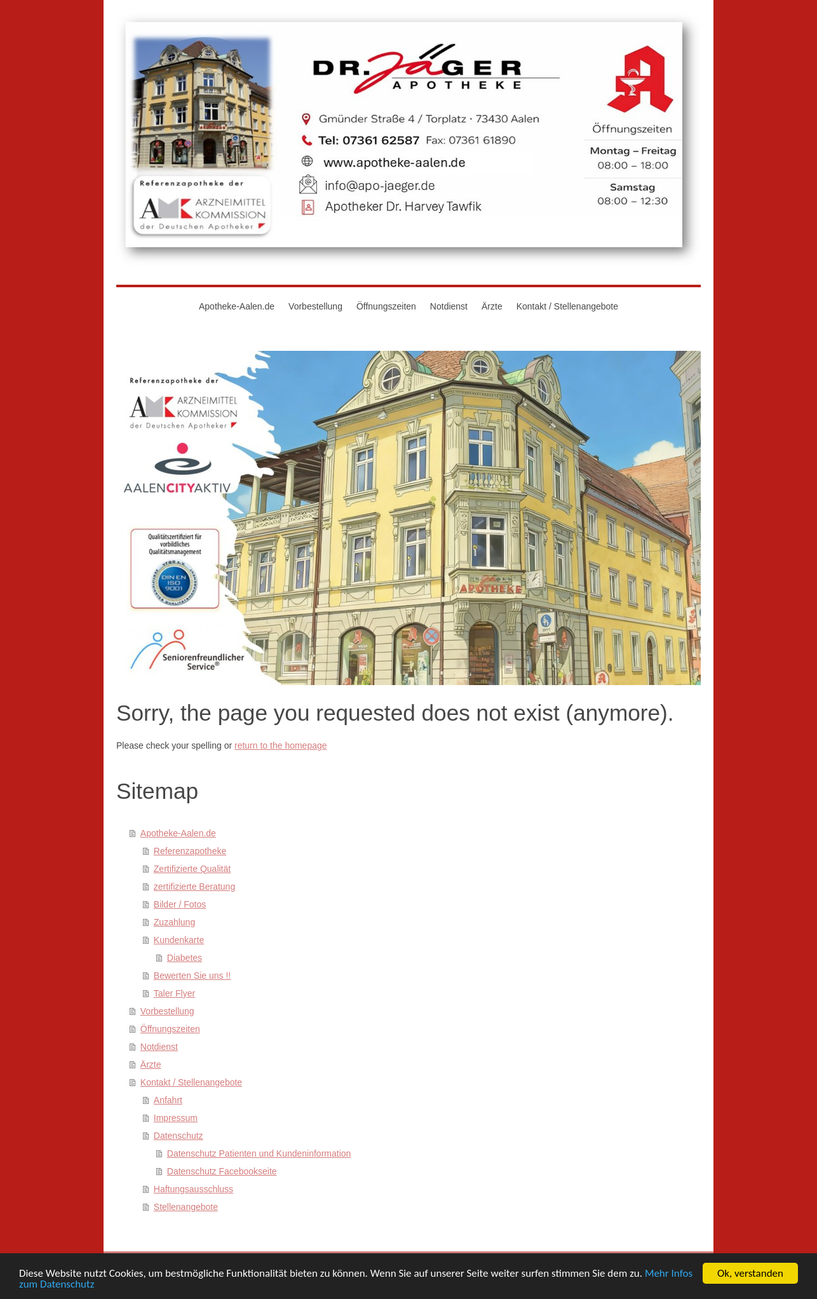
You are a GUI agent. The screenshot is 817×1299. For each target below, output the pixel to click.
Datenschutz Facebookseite (222, 1171)
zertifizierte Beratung (194, 886)
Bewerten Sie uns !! (192, 975)
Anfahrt (168, 1100)
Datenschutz (178, 1136)
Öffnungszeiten (170, 1029)
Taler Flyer (174, 993)
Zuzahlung (174, 922)
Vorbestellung (167, 1011)
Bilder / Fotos (180, 904)
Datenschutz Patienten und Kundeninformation (259, 1153)
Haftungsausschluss (193, 1189)
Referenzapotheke (190, 851)
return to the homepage (280, 745)
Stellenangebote (186, 1207)
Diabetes (184, 958)
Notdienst (159, 1047)
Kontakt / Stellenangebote (191, 1082)
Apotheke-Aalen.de (178, 833)
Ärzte (150, 1064)
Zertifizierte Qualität (192, 869)
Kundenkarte (179, 940)
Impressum (176, 1118)
